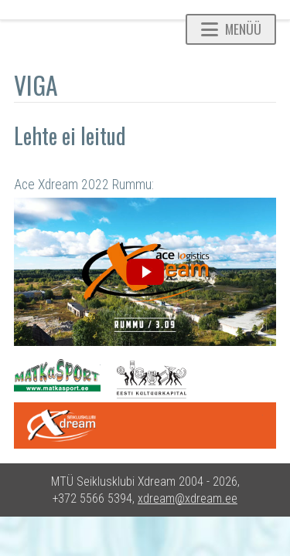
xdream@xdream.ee (187, 498)
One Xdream (145, 425)
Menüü (231, 29)
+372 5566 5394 (92, 498)
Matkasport (57, 375)
